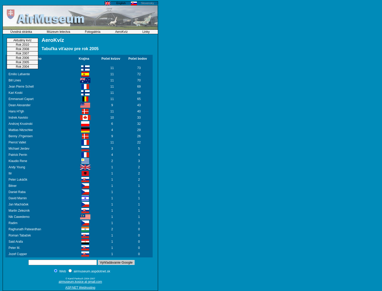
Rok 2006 (22, 58)
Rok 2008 (22, 49)
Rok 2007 (22, 53)
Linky (146, 32)
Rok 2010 (22, 45)
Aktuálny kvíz (22, 40)
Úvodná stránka (21, 32)
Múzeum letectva (58, 32)
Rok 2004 (22, 66)
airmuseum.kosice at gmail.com (80, 282)
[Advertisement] (174, 78)
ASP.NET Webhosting (80, 287)
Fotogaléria (92, 32)
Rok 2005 (22, 62)
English (121, 3)
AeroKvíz (121, 32)
